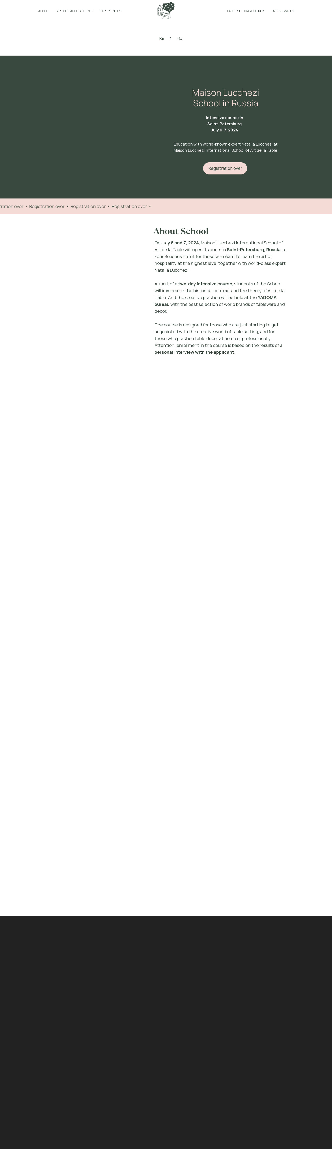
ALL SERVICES (283, 11)
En (161, 38)
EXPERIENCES (110, 11)
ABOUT (43, 11)
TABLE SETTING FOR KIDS (246, 11)
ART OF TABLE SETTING (74, 11)
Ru (179, 38)
